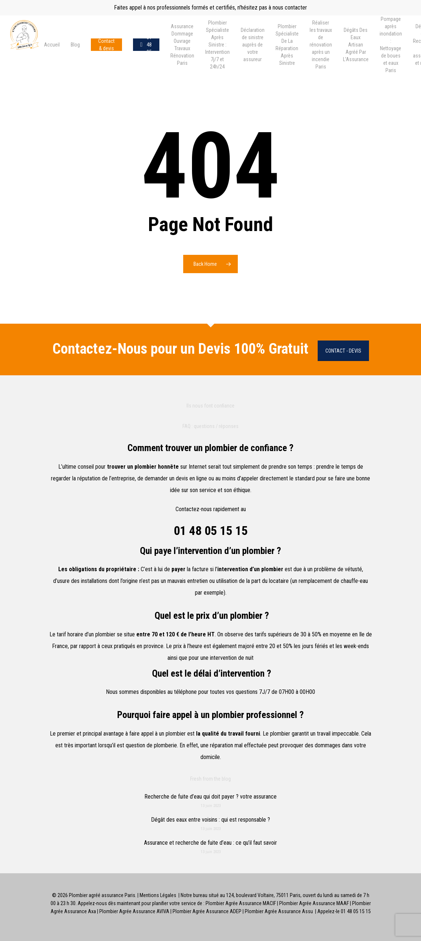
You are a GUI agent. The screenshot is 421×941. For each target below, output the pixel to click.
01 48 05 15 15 (211, 530)
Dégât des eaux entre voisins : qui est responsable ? (210, 819)
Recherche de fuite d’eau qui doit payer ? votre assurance (210, 796)
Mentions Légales (158, 895)
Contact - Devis (343, 351)
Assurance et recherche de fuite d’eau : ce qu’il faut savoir (210, 842)
